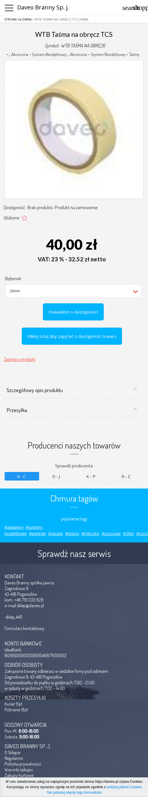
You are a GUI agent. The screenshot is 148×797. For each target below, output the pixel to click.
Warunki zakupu (19, 769)
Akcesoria (19, 54)
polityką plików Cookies (124, 787)
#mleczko (90, 533)
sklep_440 (13, 617)
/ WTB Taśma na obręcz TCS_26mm (60, 19)
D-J (56, 476)
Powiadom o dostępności (73, 312)
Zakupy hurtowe (19, 775)
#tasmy (72, 533)
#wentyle (37, 533)
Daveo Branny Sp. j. (43, 7)
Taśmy (134, 54)
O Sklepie (12, 752)
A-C (22, 476)
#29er (128, 533)
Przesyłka (72, 410)
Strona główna (18, 19)
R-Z (126, 476)
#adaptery (14, 527)
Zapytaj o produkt (19, 359)
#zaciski (55, 533)
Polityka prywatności (23, 764)
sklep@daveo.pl (30, 605)
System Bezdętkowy (49, 54)
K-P (91, 476)
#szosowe (111, 533)
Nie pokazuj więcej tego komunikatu (74, 792)
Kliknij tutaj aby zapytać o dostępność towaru (71, 336)
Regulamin (14, 758)
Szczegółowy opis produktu (72, 390)
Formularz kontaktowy (24, 628)
